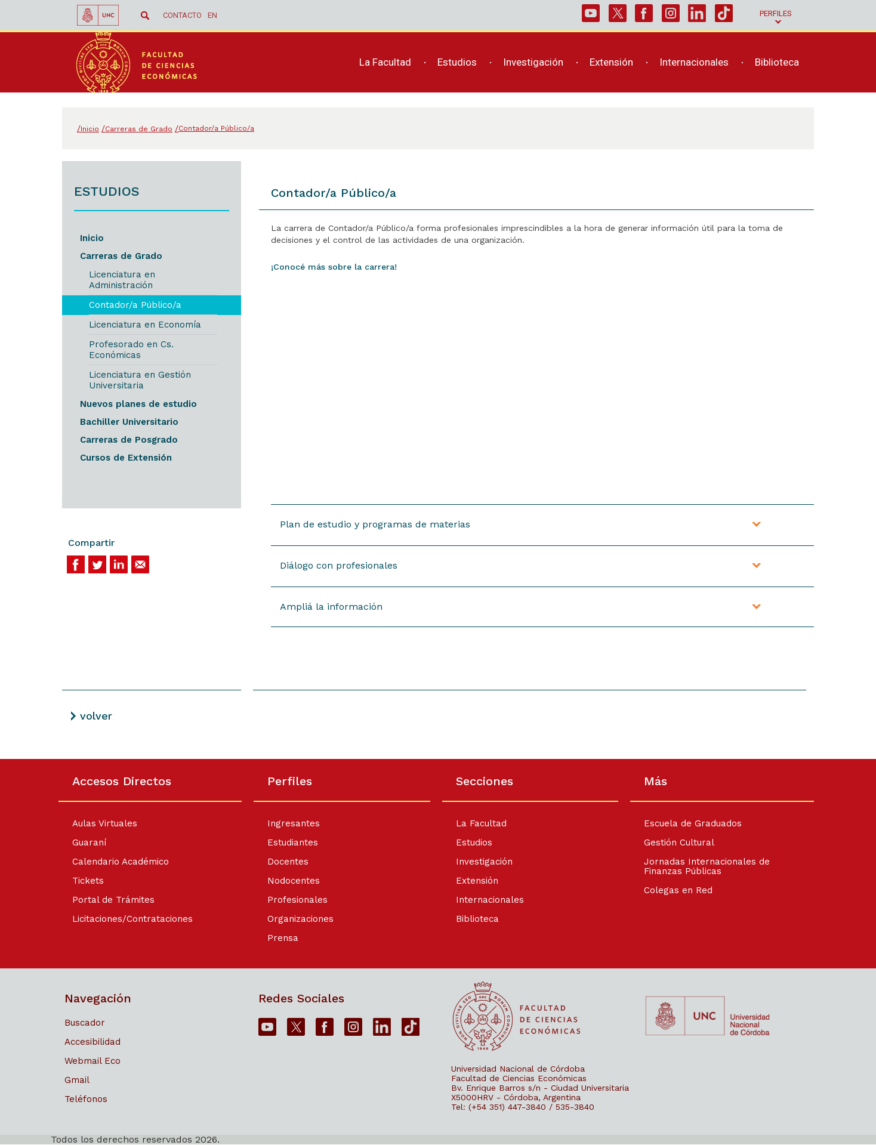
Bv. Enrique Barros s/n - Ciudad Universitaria (540, 1087)
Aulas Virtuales (104, 823)
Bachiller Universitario (129, 421)
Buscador (84, 1022)
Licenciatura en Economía (145, 324)
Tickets (88, 880)
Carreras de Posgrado (129, 439)
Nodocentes (290, 880)
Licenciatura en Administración (122, 280)
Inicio (92, 238)
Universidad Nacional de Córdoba (518, 1068)
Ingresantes (290, 823)
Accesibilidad (92, 1041)
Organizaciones (297, 918)
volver (96, 715)
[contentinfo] (438, 951)
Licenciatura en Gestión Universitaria (140, 380)
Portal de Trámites (113, 899)
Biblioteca (477, 918)
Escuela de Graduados (696, 823)
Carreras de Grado (121, 256)
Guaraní (89, 842)
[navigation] (572, 70)
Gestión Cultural (682, 842)
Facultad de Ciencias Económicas (519, 1078)
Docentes (284, 861)
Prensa (279, 938)
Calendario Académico (120, 861)
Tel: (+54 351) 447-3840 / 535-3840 (522, 1107)
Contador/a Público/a (135, 305)
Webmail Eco (92, 1061)
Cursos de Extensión (126, 457)
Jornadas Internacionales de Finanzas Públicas (710, 866)
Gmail (77, 1080)
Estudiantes (289, 842)
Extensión (477, 880)
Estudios (474, 842)
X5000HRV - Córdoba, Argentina (516, 1097)
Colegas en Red (681, 890)
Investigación (484, 861)
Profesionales (294, 899)
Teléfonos (85, 1099)
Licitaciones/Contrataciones (132, 918)
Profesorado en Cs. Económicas (131, 349)
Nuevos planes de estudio (138, 404)
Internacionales (490, 899)
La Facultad (481, 823)
